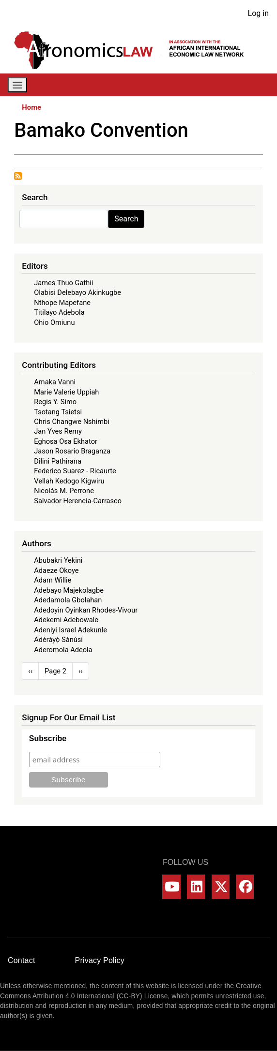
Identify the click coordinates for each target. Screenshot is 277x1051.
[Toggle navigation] (17, 84)
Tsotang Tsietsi (58, 412)
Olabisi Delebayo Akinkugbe (77, 292)
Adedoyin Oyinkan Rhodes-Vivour (86, 610)
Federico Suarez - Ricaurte (75, 471)
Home (31, 107)
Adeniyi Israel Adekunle (70, 630)
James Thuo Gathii (63, 282)
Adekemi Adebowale (66, 619)
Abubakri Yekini (58, 560)
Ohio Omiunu (54, 322)
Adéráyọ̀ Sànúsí (58, 639)
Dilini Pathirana (57, 461)
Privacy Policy (99, 960)
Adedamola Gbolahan (68, 600)
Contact (21, 960)
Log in (258, 13)
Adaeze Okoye (56, 570)
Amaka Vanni (55, 382)
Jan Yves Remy (58, 431)
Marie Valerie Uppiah (66, 392)
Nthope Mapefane (62, 302)
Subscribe (47, 738)
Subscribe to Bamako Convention (18, 176)
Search (126, 218)
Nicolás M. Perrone (64, 490)
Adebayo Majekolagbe (69, 590)
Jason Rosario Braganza (72, 451)
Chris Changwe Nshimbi (71, 421)
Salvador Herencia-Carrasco (78, 500)
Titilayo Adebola (59, 312)
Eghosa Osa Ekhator (65, 441)
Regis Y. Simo (55, 401)
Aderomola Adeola (63, 649)
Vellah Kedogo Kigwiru (69, 481)
